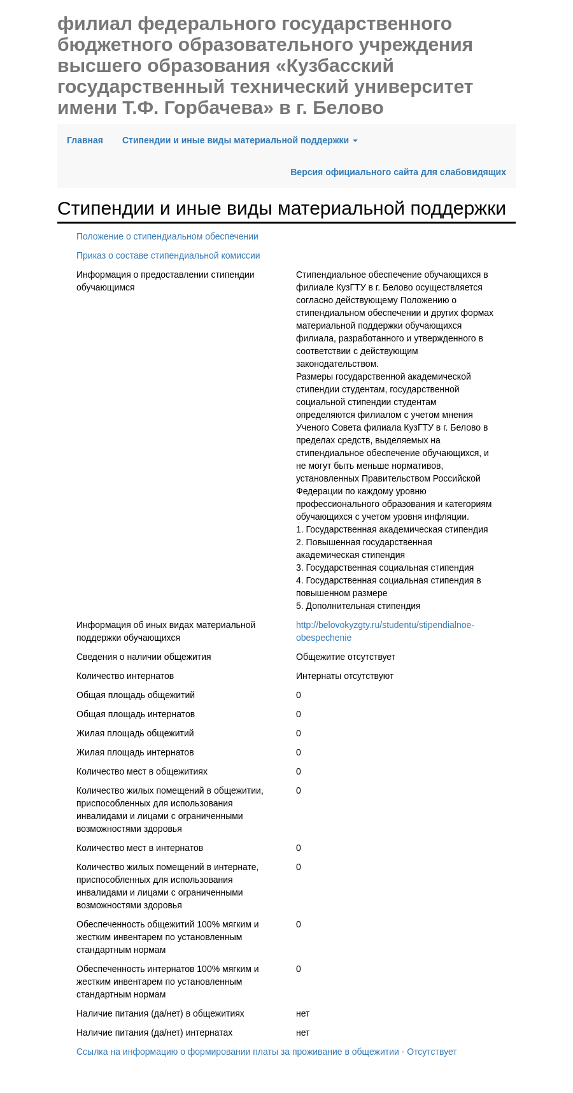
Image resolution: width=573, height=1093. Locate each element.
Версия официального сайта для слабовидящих (398, 172)
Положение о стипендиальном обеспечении (167, 236)
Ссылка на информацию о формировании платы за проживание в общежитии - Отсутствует (266, 1052)
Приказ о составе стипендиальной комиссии (168, 255)
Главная (90, 139)
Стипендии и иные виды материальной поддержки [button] (240, 140)
